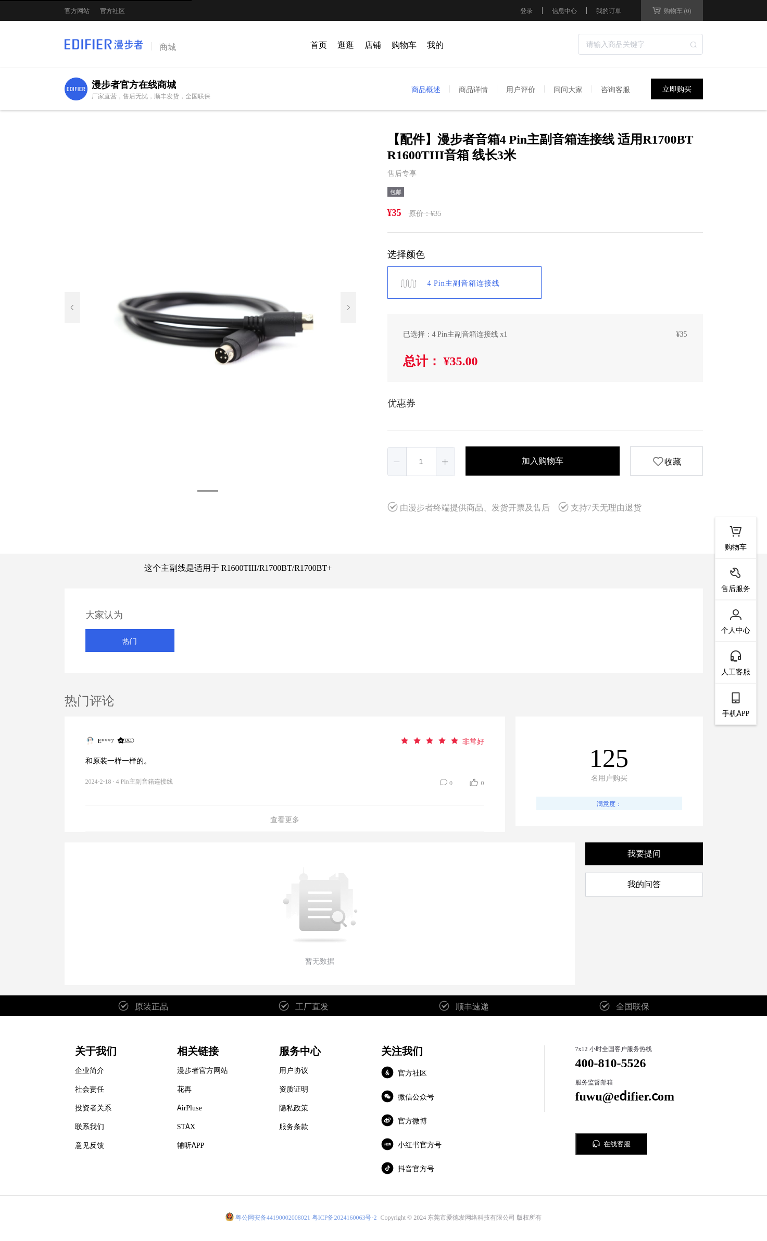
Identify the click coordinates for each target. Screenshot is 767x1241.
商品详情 (473, 89)
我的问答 (644, 884)
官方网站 (77, 10)
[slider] (442, 740)
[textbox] (640, 44)
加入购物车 (542, 460)
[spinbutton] (421, 461)
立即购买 (676, 89)
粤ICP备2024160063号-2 (344, 1216)
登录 (526, 10)
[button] (397, 461)
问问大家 (568, 89)
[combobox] (640, 44)
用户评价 (520, 89)
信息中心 (564, 10)
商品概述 (426, 89)
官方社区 (112, 10)
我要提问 (644, 853)
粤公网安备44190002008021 (272, 1216)
